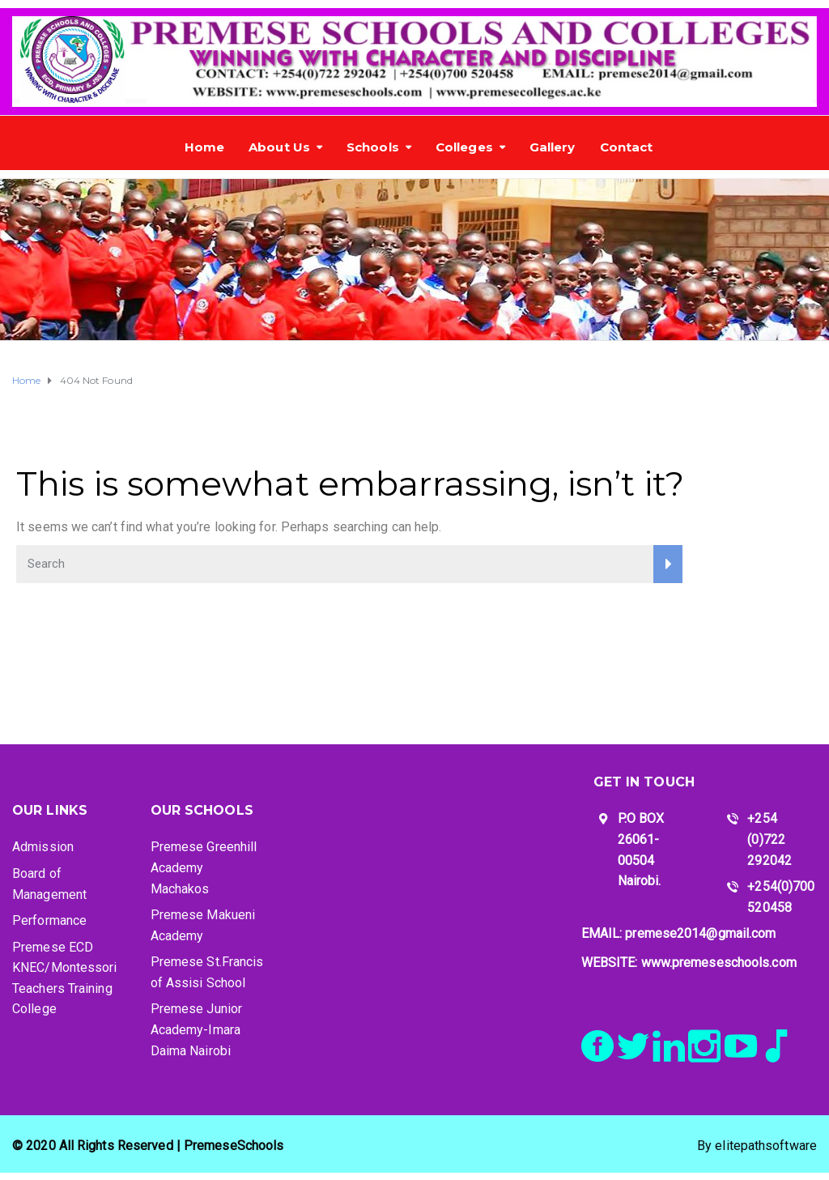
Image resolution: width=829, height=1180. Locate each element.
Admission (43, 846)
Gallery (552, 147)
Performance (49, 920)
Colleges (464, 147)
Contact (626, 147)
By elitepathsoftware (757, 1145)
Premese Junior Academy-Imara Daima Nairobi (196, 1029)
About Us (279, 147)
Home (204, 147)
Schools (372, 147)
